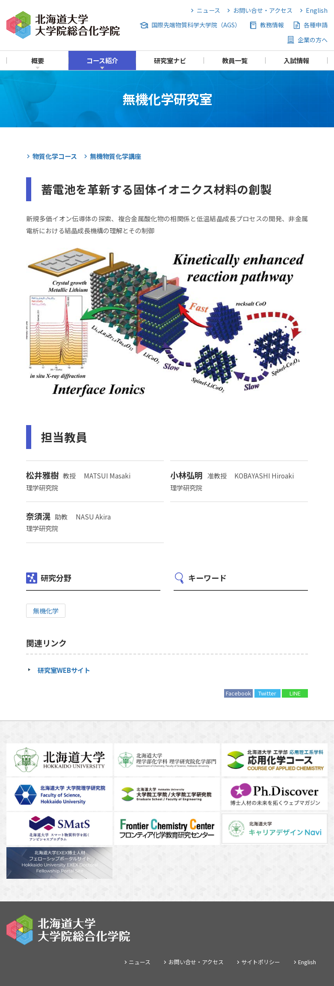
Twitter (267, 693)
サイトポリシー (260, 962)
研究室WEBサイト (64, 670)
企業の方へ (313, 39)
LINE (295, 693)
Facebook (238, 693)
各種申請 (316, 25)
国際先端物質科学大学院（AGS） (196, 25)
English (317, 10)
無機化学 (46, 610)
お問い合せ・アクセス (263, 10)
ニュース (208, 10)
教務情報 (272, 25)
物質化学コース (55, 156)
